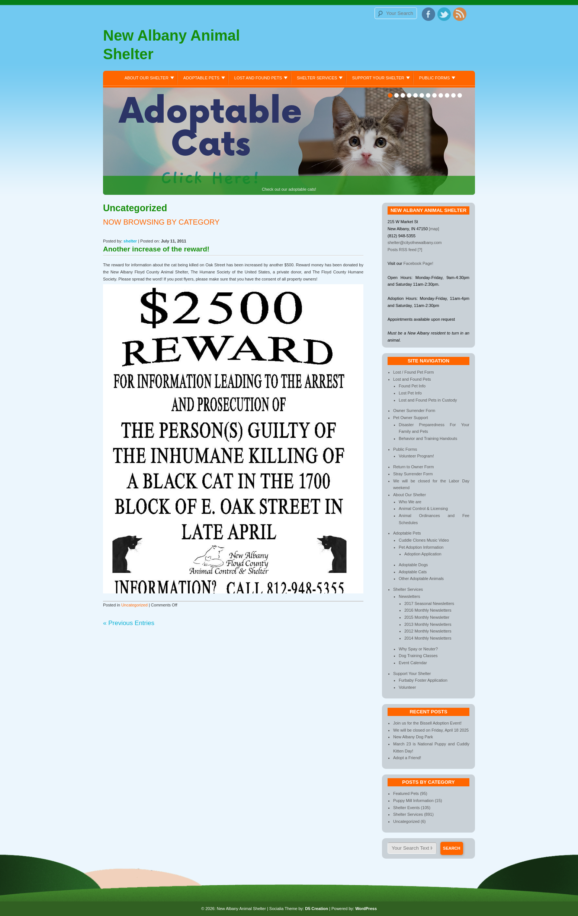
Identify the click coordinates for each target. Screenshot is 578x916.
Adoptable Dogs (413, 564)
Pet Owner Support (410, 417)
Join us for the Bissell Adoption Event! (427, 723)
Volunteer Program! (416, 456)
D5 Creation (316, 908)
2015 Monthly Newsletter (426, 617)
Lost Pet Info (410, 393)
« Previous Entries (128, 623)
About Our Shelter (146, 78)
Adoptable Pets (201, 78)
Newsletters (409, 596)
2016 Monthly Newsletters (428, 610)
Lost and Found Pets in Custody (428, 400)
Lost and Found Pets (258, 78)
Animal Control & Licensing (423, 508)
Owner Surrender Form (414, 410)
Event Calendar (413, 662)
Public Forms (434, 78)
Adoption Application (422, 554)
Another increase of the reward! (156, 249)
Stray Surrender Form (413, 474)
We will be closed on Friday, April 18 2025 (431, 730)
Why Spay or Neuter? (418, 649)
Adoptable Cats (413, 572)
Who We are (410, 502)
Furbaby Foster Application (423, 680)
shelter (130, 241)
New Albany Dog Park (413, 737)
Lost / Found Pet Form (413, 372)
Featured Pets (406, 793)
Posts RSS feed (402, 249)
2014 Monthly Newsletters (428, 638)
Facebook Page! (418, 263)
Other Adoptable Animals (421, 578)
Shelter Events (406, 807)
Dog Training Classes (418, 655)
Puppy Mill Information (413, 800)
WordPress (366, 908)
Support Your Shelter (378, 78)
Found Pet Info (412, 386)
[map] (434, 228)
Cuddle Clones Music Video (424, 540)
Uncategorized (134, 605)
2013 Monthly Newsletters (428, 624)
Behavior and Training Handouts (428, 438)
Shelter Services (317, 78)
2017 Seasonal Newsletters (429, 603)
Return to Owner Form (413, 467)
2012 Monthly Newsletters (428, 631)
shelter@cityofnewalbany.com (414, 242)
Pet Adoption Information (421, 547)
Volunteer (407, 687)
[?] (420, 249)
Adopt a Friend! (407, 757)
